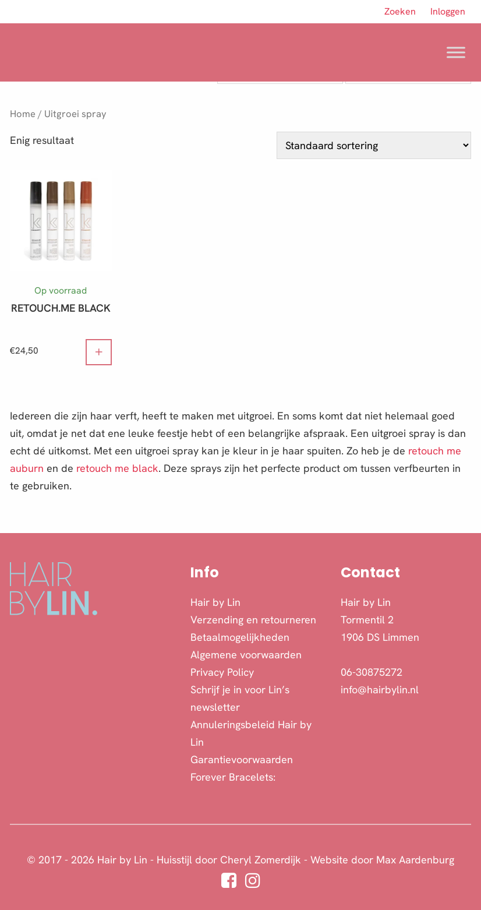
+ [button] (98, 350)
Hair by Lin (215, 602)
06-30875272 (371, 672)
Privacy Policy (222, 672)
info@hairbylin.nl (380, 689)
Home (23, 113)
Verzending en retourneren (253, 619)
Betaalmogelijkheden (239, 637)
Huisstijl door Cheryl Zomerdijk (229, 859)
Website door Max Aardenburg (382, 859)
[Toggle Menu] (456, 52)
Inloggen (447, 11)
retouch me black (117, 468)
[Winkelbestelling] (374, 145)
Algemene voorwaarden (246, 654)
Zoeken (400, 11)
